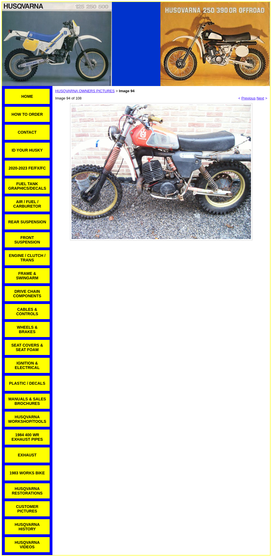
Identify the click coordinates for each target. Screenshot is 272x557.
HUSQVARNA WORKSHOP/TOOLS (27, 419)
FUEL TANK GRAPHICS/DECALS (27, 186)
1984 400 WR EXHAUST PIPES (27, 437)
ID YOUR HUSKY (27, 150)
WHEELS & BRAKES (27, 329)
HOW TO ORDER (27, 114)
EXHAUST (27, 455)
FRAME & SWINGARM (27, 275)
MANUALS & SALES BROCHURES (27, 401)
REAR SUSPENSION (27, 222)
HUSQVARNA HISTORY (27, 526)
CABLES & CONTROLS (27, 311)
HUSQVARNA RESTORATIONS (27, 490)
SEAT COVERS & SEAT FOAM (27, 347)
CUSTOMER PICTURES (27, 508)
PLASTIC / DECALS (27, 383)
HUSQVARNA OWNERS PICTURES (85, 91)
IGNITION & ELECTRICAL (27, 365)
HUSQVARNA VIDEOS (27, 544)
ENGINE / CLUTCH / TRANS (27, 257)
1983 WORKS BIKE (27, 473)
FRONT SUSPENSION (27, 239)
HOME (27, 96)
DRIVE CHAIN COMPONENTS (27, 293)
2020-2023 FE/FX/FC (27, 168)
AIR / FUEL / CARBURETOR (27, 203)
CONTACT (27, 132)
